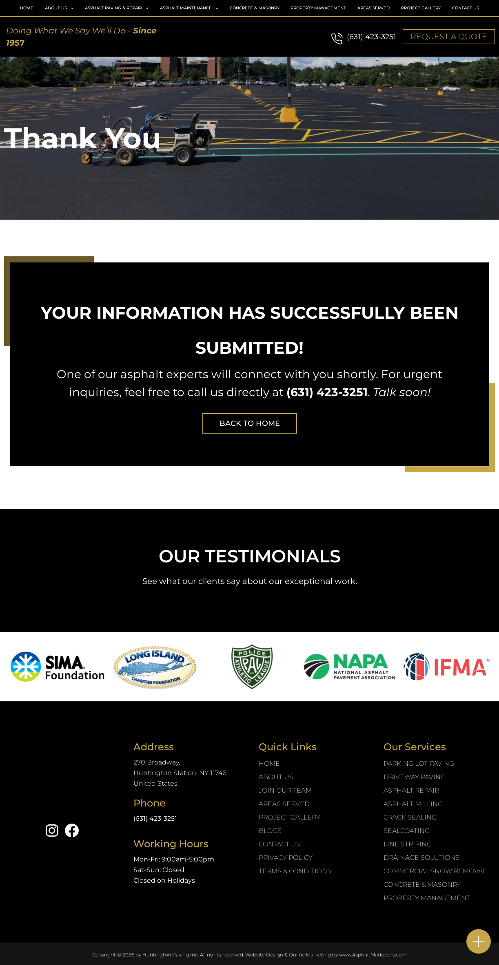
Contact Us (465, 8)
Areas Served (373, 8)
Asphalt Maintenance (189, 8)
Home (26, 8)
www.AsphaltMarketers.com (373, 955)
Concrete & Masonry (254, 8)
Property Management (318, 8)
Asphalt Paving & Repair (117, 8)
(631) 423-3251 (371, 36)
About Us (59, 8)
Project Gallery (421, 8)
